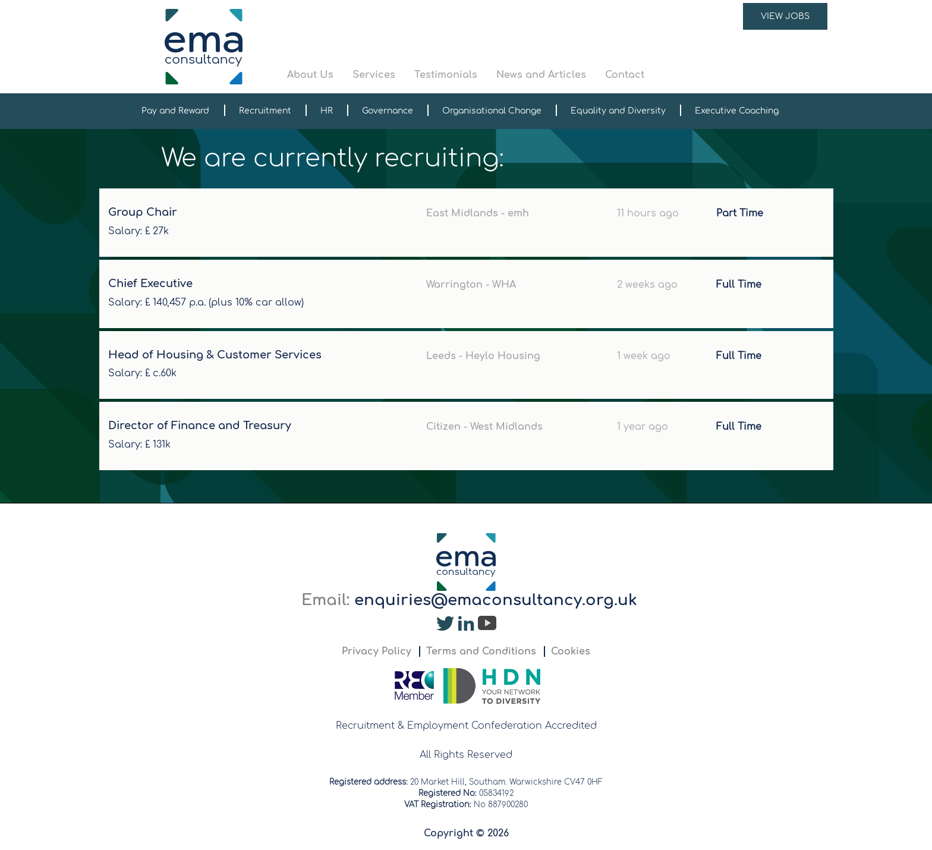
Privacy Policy (376, 651)
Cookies (570, 651)
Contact (624, 75)
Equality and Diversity (618, 110)
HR (326, 110)
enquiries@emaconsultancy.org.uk (495, 600)
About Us (310, 75)
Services (373, 75)
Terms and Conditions (481, 651)
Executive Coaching (737, 110)
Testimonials (445, 75)
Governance (387, 110)
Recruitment (265, 110)
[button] (557, 46)
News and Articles (541, 75)
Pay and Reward (175, 110)
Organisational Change (491, 110)
